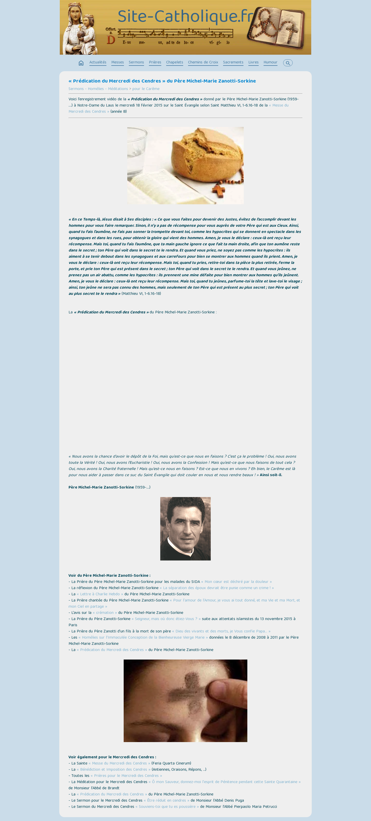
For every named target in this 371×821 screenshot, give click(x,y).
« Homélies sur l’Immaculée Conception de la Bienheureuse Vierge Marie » (143, 637)
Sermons (136, 62)
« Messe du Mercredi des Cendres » (119, 763)
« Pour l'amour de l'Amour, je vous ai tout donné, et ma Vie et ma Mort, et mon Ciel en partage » (184, 604)
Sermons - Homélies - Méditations (98, 89)
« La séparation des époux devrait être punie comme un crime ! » (217, 588)
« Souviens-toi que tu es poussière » (167, 807)
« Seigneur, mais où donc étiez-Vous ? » (166, 619)
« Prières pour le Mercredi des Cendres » (126, 776)
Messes (117, 62)
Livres (253, 62)
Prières (155, 62)
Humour (270, 62)
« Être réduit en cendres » (166, 800)
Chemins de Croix (203, 62)
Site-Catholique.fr (185, 18)
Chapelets (174, 62)
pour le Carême (145, 89)
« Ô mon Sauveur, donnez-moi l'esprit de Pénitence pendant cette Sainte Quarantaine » (225, 782)
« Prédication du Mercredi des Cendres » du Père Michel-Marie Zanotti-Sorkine (162, 81)
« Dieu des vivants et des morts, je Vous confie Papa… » (221, 631)
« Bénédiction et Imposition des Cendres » (113, 770)
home (81, 63)
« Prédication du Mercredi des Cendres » (112, 650)
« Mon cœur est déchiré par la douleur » (236, 582)
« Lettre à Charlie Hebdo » (100, 594)
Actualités (97, 62)
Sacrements (233, 62)
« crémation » (105, 613)
